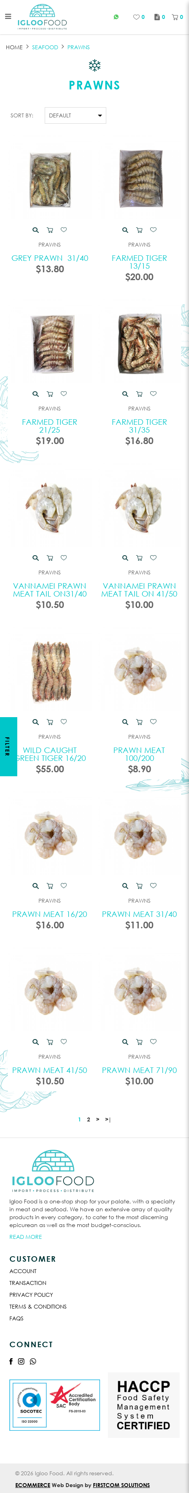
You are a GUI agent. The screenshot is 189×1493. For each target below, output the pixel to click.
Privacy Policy (31, 1294)
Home (14, 47)
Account (22, 1271)
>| (108, 1119)
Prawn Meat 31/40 (139, 913)
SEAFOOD (45, 47)
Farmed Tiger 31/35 (139, 425)
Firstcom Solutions (121, 1485)
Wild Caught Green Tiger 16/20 (49, 754)
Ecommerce (32, 1485)
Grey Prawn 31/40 (49, 257)
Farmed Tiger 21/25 (49, 425)
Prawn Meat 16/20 (49, 913)
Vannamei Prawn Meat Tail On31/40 (50, 589)
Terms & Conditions (38, 1306)
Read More (25, 1236)
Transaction (27, 1283)
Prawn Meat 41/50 (49, 1070)
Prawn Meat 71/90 (139, 1070)
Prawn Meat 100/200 (139, 754)
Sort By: (22, 115)
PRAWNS (78, 47)
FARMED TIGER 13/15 (139, 261)
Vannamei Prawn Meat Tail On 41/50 (139, 589)
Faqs (16, 1318)
